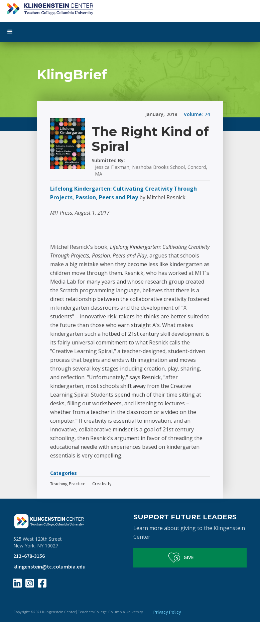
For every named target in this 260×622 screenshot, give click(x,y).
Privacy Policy (167, 612)
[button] (130, 32)
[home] (130, 7)
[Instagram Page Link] (30, 583)
